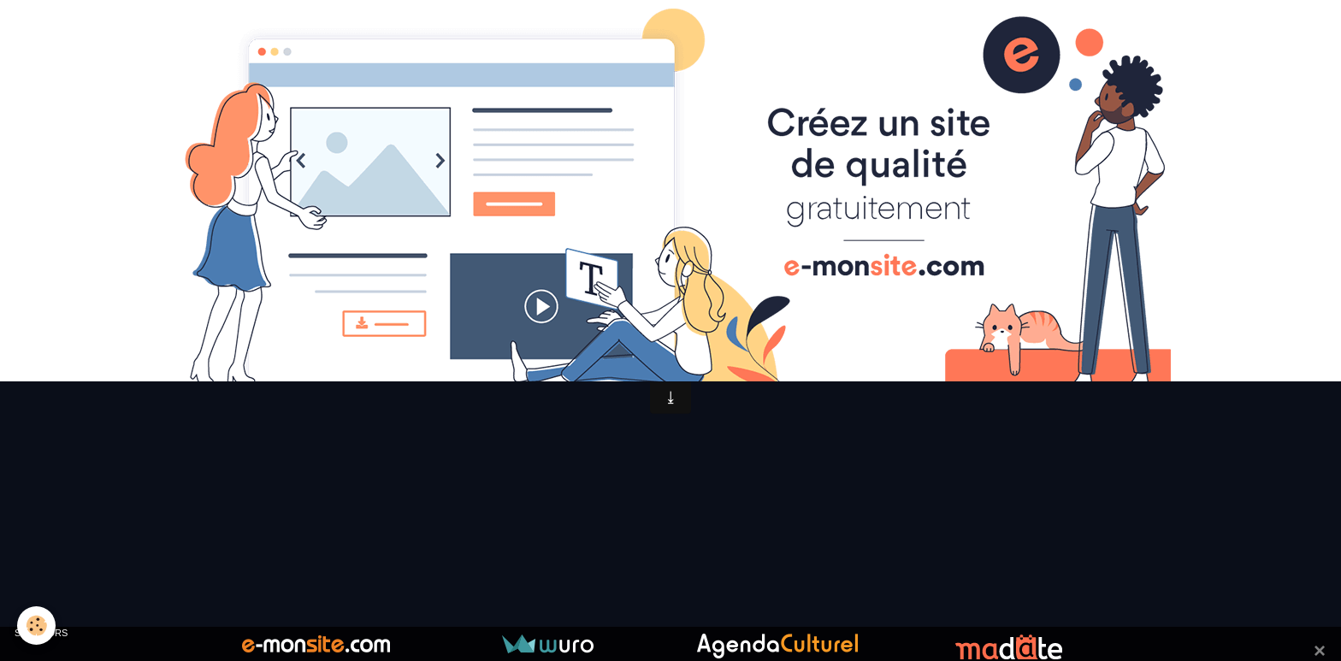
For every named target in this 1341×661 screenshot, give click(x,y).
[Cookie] (36, 625)
